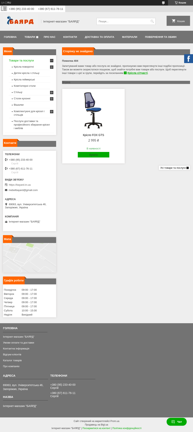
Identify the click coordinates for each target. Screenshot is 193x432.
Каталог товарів (12, 360)
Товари (29, 36)
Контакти (70, 36)
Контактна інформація (16, 348)
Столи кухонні (22, 98)
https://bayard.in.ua (20, 184)
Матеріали (129, 36)
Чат (176, 422)
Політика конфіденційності (127, 428)
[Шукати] (152, 21)
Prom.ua (114, 421)
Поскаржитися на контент (96, 428)
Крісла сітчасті (137, 72)
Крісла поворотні (24, 66)
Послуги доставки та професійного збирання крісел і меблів (32, 125)
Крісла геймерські (24, 79)
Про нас (49, 36)
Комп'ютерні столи (25, 85)
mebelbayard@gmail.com (23, 190)
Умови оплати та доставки (18, 342)
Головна (10, 36)
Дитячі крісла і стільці (26, 73)
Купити (93, 154)
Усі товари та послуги (173, 167)
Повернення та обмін (160, 36)
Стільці (18, 92)
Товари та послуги (21, 60)
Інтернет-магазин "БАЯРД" (18, 336)
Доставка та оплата (99, 36)
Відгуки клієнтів (12, 354)
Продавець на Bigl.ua (96, 424)
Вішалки (19, 104)
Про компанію (11, 366)
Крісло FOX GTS (93, 135)
